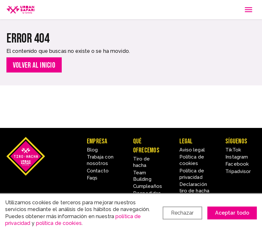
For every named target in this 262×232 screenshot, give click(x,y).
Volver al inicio (34, 65)
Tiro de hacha (141, 162)
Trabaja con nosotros (100, 160)
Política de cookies (191, 160)
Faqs (92, 178)
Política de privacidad (191, 174)
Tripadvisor (238, 171)
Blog (92, 150)
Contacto (98, 171)
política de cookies (59, 223)
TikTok (233, 150)
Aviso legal (192, 150)
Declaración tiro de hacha (194, 187)
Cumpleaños (147, 186)
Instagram (236, 157)
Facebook (237, 164)
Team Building (142, 176)
